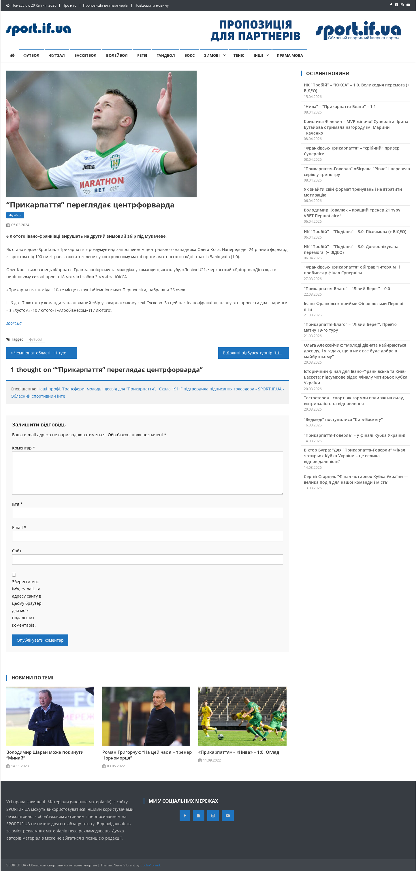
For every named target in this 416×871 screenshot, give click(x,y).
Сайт (17, 550)
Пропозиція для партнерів (105, 5)
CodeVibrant (150, 864)
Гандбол (166, 55)
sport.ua (14, 323)
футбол (35, 339)
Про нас (69, 5)
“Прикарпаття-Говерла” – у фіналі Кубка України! (354, 435)
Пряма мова (290, 55)
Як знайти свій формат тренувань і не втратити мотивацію (353, 192)
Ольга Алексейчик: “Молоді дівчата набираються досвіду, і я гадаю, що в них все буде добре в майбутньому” (355, 350)
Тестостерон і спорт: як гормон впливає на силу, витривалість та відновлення (354, 400)
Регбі (142, 55)
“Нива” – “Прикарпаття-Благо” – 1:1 (340, 106)
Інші (258, 55)
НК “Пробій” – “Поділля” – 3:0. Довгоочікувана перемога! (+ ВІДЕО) (351, 249)
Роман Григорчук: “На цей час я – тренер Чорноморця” (147, 755)
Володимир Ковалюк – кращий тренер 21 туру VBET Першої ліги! (352, 212)
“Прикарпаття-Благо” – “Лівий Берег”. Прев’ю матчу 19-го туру (350, 327)
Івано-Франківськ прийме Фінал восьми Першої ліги (353, 306)
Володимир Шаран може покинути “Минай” (45, 755)
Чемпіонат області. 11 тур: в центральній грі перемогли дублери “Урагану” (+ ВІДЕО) (45, 353)
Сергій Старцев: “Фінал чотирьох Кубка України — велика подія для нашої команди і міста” (356, 479)
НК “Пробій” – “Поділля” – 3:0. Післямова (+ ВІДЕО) (355, 231)
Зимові (212, 55)
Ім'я (17, 504)
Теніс (239, 55)
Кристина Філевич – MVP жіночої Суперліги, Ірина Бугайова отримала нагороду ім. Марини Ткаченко (356, 127)
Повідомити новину (152, 5)
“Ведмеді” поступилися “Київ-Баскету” (343, 419)
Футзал (57, 55)
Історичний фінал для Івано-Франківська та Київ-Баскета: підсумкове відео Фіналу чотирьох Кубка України (355, 377)
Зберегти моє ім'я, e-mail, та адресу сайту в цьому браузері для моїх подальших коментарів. (27, 603)
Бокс (190, 55)
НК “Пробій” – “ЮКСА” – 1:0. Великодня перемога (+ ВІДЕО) (356, 87)
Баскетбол (85, 55)
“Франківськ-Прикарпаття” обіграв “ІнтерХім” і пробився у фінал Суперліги (352, 269)
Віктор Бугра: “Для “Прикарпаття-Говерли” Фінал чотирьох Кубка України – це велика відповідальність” (354, 455)
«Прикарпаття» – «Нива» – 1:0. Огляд (238, 752)
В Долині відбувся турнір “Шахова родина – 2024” (256, 353)
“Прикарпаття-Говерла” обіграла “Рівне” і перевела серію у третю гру (357, 171)
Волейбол (117, 55)
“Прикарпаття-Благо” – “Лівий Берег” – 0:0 (347, 288)
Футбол (31, 55)
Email (19, 527)
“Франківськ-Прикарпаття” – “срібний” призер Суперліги (352, 150)
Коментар (23, 448)
